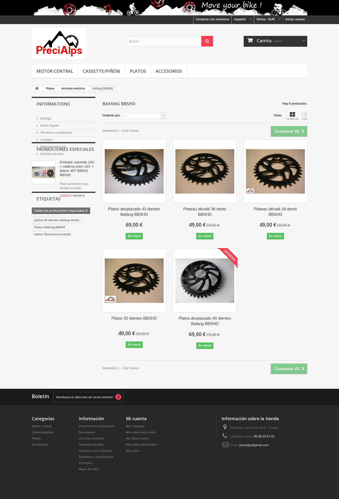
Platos (138, 71)
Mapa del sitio (89, 469)
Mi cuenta (136, 418)
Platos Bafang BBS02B (51, 312)
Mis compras (135, 426)
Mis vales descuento (141, 432)
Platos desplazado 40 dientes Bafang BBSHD (205, 321)
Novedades (87, 432)
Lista (304, 116)
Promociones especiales (65, 170)
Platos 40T (81, 305)
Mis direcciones (137, 438)
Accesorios (169, 71)
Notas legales (49, 123)
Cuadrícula (292, 116)
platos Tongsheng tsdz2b (52, 284)
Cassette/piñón (101, 71)
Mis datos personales (141, 444)
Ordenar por (111, 115)
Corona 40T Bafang (48, 298)
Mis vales (133, 450)
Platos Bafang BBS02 (49, 277)
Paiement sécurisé (53, 145)
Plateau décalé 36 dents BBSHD (204, 212)
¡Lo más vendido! (91, 438)
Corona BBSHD (79, 298)
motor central (54, 71)
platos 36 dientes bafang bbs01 (57, 270)
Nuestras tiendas (51, 152)
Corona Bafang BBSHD (51, 305)
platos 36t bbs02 (46, 263)
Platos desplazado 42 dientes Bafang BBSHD (134, 212)
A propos (46, 138)
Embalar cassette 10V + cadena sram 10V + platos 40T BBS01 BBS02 (77, 189)
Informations (53, 104)
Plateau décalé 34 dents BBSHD (275, 212)
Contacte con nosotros (212, 19)
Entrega (45, 116)
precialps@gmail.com (254, 445)
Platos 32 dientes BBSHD (134, 318)
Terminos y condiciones (56, 130)
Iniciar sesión (295, 19)
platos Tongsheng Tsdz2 (51, 291)
